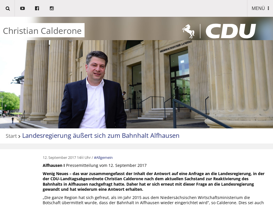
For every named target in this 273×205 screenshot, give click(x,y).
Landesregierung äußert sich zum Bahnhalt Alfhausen (101, 135)
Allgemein (104, 157)
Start (11, 136)
